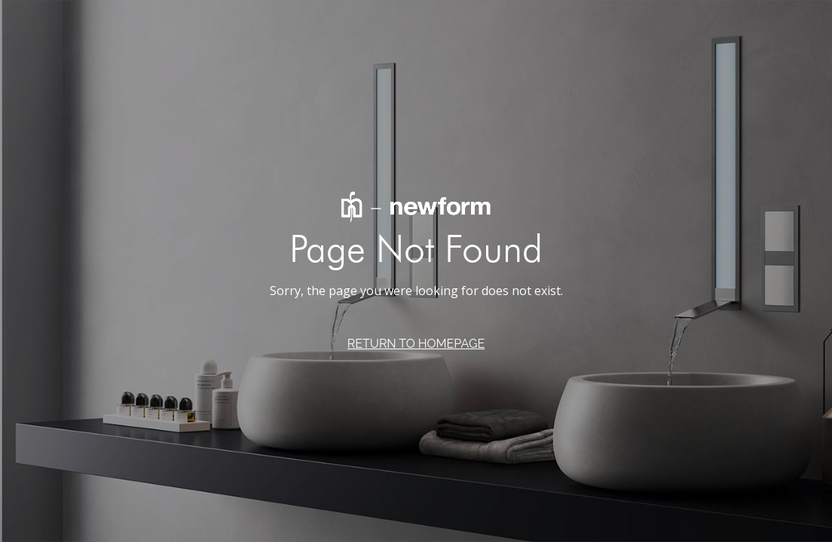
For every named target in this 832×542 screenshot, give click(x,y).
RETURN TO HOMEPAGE (416, 343)
